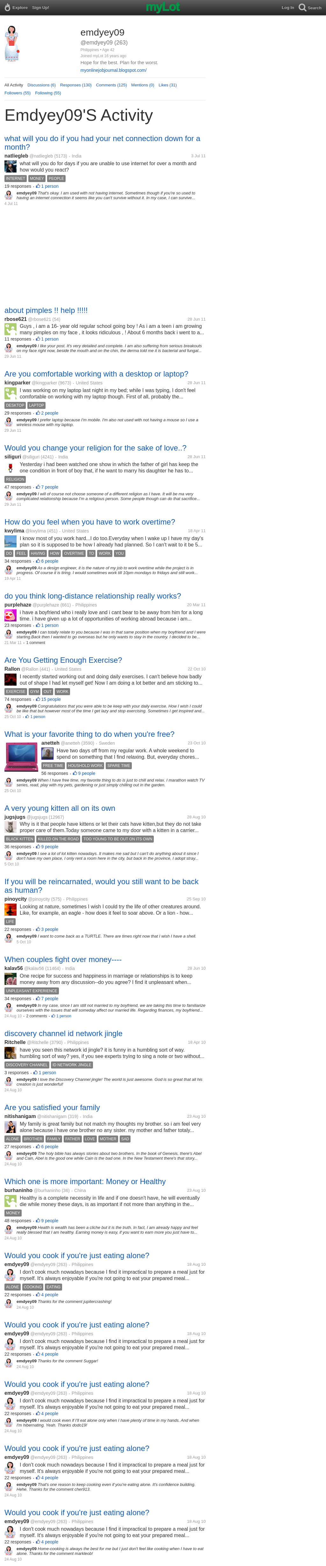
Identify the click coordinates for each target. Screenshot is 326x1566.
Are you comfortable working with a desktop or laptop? (96, 373)
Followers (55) (17, 93)
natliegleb (16, 156)
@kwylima (35, 530)
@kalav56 (34, 968)
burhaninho (18, 1190)
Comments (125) (111, 85)
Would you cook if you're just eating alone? (76, 1255)
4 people (50, 1294)
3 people (50, 929)
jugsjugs (14, 817)
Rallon (12, 669)
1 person (50, 186)
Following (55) (48, 93)
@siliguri (30, 456)
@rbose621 (39, 319)
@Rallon (30, 669)
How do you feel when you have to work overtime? (89, 522)
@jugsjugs (37, 817)
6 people (50, 561)
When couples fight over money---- (63, 959)
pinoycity (15, 899)
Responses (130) (76, 85)
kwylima (14, 530)
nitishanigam (20, 1116)
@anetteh (70, 743)
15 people (51, 699)
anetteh (50, 743)
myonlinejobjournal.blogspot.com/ (114, 70)
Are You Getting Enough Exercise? (63, 660)
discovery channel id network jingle (63, 1033)
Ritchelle (15, 1042)
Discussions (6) (41, 85)
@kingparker (44, 382)
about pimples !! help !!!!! (46, 310)
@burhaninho (47, 1190)
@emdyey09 (42, 1264)
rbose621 (15, 319)
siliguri (12, 456)
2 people (50, 413)
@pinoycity (39, 899)
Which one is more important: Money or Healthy (85, 1181)
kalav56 (13, 968)
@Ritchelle (37, 1042)
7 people (50, 487)
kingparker (17, 382)
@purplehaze (45, 604)
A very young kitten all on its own (59, 808)
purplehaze (17, 604)
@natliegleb (41, 156)
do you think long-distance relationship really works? (92, 596)
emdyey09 (16, 1264)
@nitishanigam (52, 1116)
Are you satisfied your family (52, 1107)
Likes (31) (168, 85)
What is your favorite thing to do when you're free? (89, 734)
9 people (87, 773)
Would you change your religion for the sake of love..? (95, 448)
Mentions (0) (142, 85)
